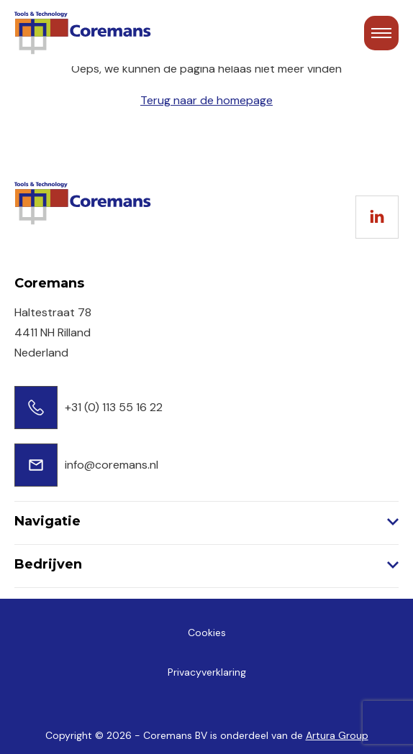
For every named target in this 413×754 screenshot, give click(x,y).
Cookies (207, 632)
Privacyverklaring (207, 672)
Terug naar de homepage (206, 100)
